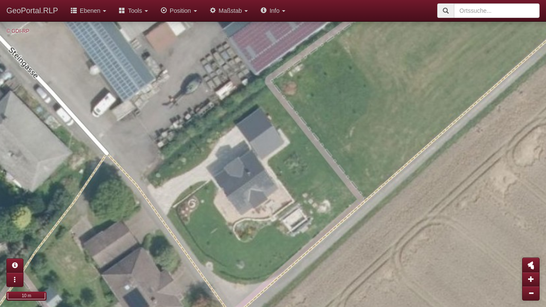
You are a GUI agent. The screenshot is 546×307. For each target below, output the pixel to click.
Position (179, 10)
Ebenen (88, 10)
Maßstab (229, 10)
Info (273, 10)
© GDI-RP (17, 31)
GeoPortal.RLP (32, 10)
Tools (133, 10)
